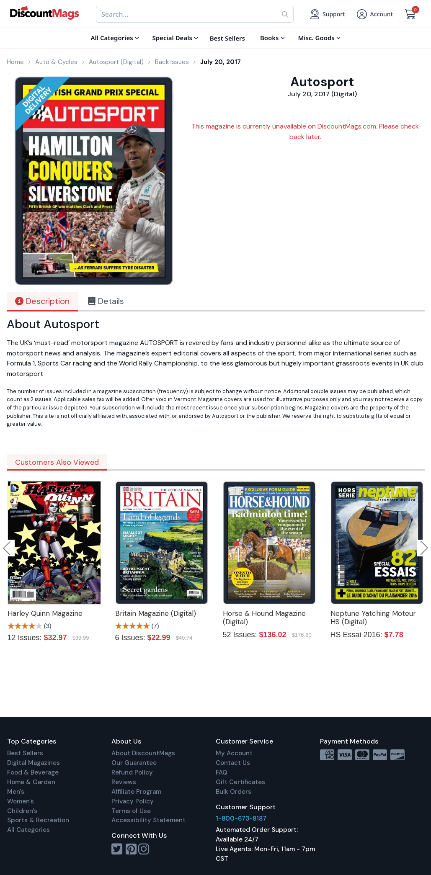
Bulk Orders (233, 792)
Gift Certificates (240, 782)
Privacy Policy (132, 801)
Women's (20, 801)
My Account (234, 753)
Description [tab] (42, 301)
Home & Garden (31, 782)
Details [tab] (106, 301)
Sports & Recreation (38, 820)
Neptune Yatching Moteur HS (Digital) (373, 617)
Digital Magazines (33, 763)
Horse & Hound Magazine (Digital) (264, 617)
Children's (22, 811)
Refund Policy (132, 772)
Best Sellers (25, 753)
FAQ (221, 772)
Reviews (123, 782)
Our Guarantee (134, 763)
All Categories (28, 830)
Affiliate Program (136, 792)
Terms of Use (131, 811)
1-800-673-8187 (241, 818)
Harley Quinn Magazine (45, 613)
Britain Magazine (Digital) (155, 613)
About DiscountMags (143, 753)
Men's (15, 792)
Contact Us (233, 763)
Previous (7, 548)
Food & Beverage (33, 772)
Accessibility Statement (148, 820)
